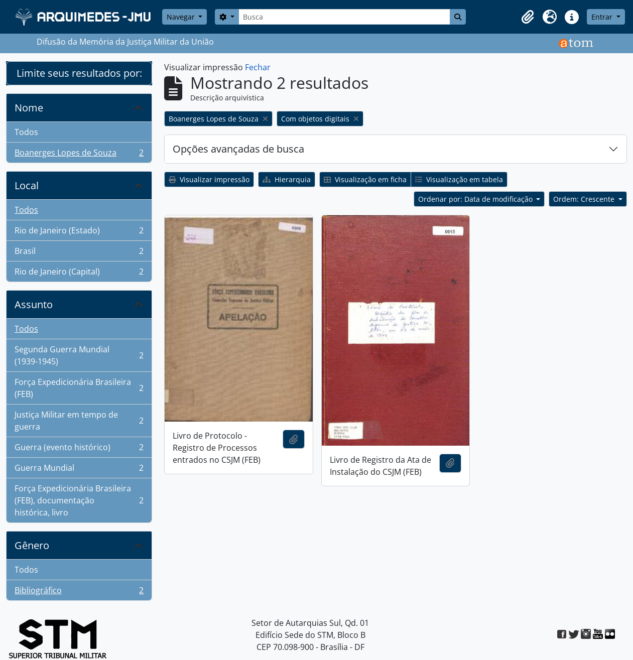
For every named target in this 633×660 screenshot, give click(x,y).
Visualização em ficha (365, 179)
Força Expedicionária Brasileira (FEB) (79, 388)
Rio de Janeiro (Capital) (79, 274)
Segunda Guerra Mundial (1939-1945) (79, 355)
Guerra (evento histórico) (79, 449)
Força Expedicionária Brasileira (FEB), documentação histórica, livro (79, 500)
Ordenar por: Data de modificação (476, 199)
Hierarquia (287, 179)
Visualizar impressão (209, 179)
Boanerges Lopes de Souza (79, 155)
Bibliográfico (79, 592)
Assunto (34, 304)
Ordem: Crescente (584, 199)
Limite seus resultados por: (79, 73)
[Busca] (344, 17)
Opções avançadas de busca (238, 149)
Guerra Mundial (79, 470)
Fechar (258, 67)
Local (27, 185)
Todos (26, 132)
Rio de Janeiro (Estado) (79, 232)
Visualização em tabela (459, 179)
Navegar (182, 17)
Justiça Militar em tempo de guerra (79, 420)
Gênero (32, 545)
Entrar (602, 17)
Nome (29, 107)
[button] (528, 17)
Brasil (79, 253)
